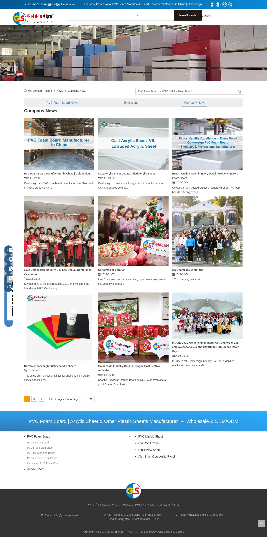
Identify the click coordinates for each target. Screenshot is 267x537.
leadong (180, 532)
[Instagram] (230, 4)
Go (91, 399)
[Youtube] (224, 4)
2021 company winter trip (187, 269)
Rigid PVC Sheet (149, 449)
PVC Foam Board (38, 436)
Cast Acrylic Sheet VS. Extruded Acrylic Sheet (126, 173)
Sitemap (144, 532)
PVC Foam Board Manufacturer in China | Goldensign (57, 173)
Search (239, 91)
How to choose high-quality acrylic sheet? (50, 366)
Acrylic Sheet (35, 469)
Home (91, 504)
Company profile (107, 504)
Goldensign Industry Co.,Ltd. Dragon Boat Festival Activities (129, 368)
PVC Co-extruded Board (41, 452)
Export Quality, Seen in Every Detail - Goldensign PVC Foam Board (205, 175)
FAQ (176, 504)
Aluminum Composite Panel (156, 456)
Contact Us (164, 504)
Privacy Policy (156, 532)
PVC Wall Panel (148, 443)
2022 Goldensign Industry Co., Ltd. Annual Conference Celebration (57, 272)
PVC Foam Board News (62, 102)
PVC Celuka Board (38, 442)
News (151, 504)
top (261, 523)
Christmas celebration (111, 269)
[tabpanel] (133, 53)
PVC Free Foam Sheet (40, 447)
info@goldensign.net (66, 515)
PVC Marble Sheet (150, 436)
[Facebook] (212, 4)
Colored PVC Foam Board (42, 458)
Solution (139, 504)
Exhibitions (131, 102)
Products (126, 504)
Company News (194, 102)
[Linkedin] (218, 4)
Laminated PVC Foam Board (43, 463)
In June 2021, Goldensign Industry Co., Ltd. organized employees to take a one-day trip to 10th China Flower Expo (205, 347)
